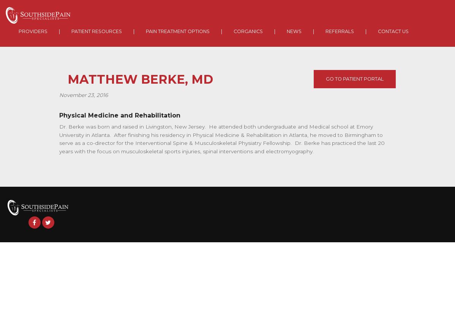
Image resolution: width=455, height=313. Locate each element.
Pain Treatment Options (178, 31)
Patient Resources (96, 31)
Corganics (248, 31)
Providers (33, 31)
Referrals (339, 31)
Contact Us (393, 31)
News (294, 31)
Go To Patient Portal (355, 79)
